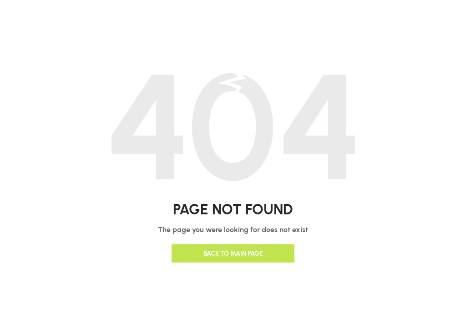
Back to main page (233, 253)
